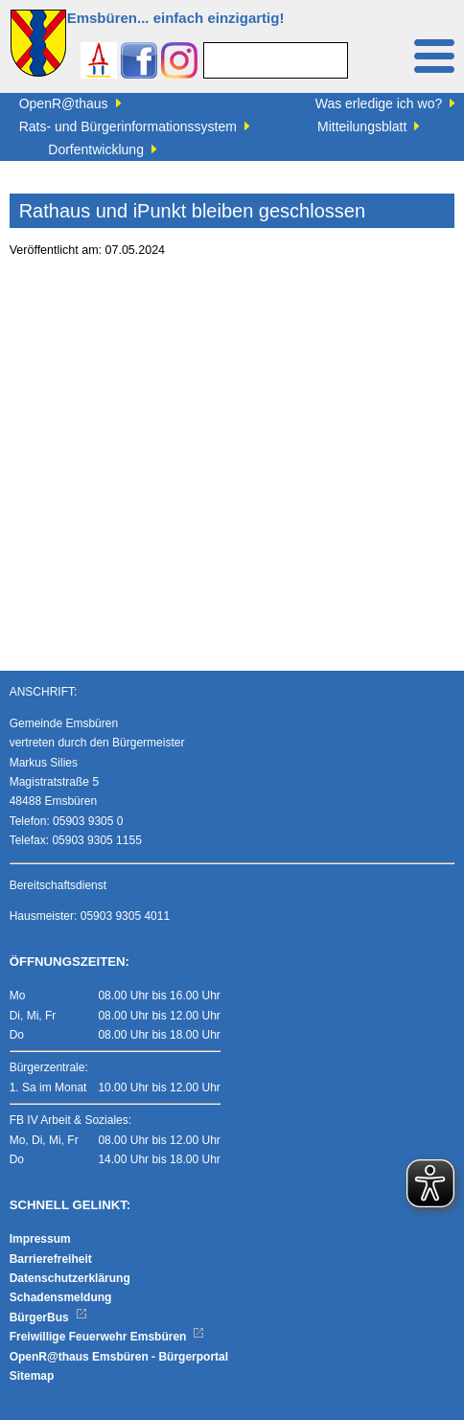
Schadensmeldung (61, 1297)
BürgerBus (48, 1317)
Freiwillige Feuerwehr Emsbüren (107, 1336)
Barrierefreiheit (51, 1259)
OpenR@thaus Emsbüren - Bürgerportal (119, 1356)
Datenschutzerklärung (70, 1278)
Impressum (40, 1239)
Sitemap (32, 1376)
